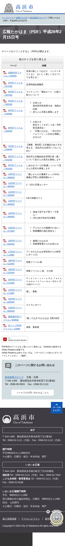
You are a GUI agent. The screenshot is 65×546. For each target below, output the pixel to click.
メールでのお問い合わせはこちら (32, 392)
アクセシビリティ (30, 518)
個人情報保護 (9, 518)
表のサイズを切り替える (32, 59)
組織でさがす (22, 18)
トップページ (8, 18)
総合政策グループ (38, 18)
